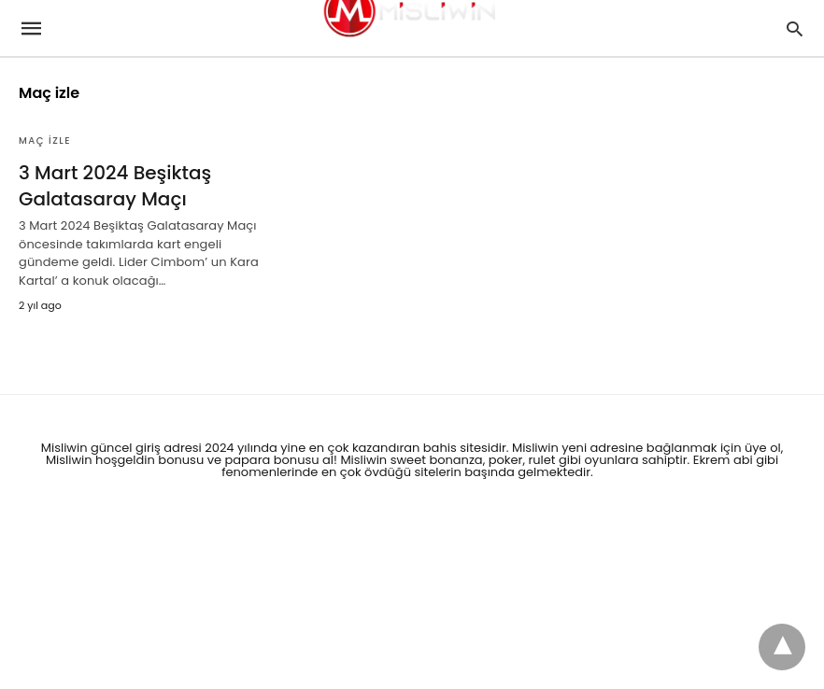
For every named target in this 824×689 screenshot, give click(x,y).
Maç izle (45, 141)
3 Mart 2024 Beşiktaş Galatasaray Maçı (115, 186)
